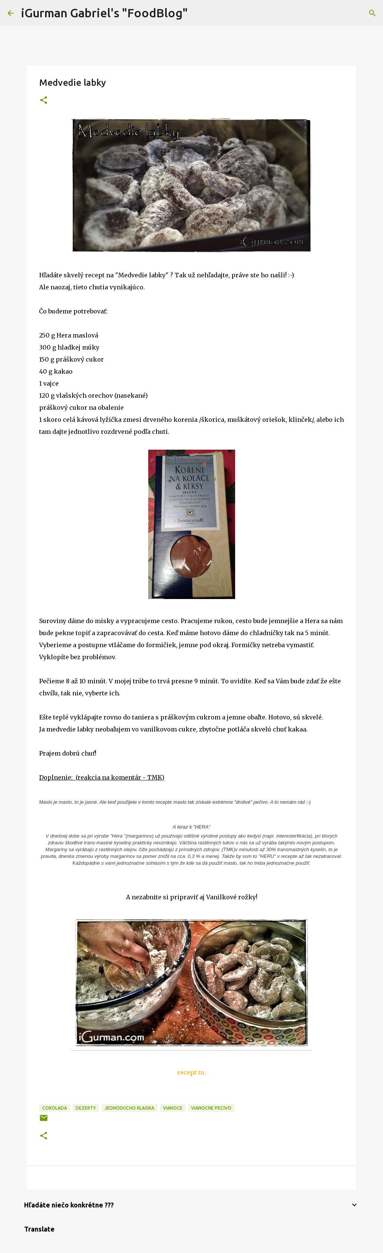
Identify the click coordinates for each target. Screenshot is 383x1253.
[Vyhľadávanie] (198, 13)
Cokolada (54, 1107)
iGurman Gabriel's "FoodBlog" (104, 13)
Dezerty (86, 1107)
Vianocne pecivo (211, 1107)
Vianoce (172, 1107)
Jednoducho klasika (129, 1107)
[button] (43, 101)
